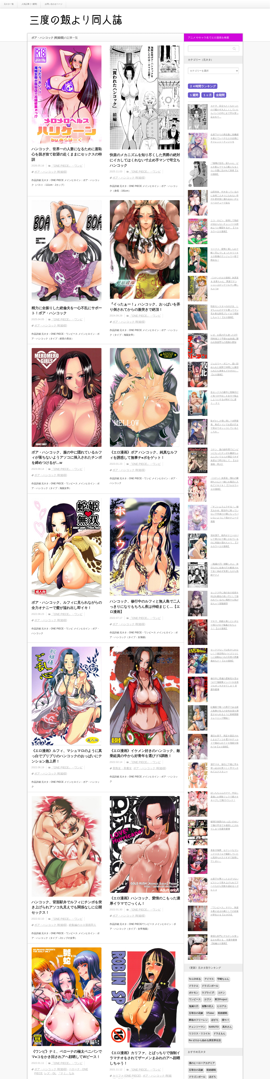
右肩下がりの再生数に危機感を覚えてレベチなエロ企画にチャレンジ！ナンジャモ (225, 138)
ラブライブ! (208, 992)
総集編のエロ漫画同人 (82, 925)
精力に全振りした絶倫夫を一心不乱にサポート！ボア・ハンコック (66, 310)
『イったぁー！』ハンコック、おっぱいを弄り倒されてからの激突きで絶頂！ (145, 307)
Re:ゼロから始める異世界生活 (205, 1040)
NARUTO (214, 1026)
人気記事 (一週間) (29, 4)
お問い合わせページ (53, 4)
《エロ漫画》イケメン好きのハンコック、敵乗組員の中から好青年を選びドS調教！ (145, 754)
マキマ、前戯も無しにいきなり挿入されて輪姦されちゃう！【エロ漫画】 (225, 625)
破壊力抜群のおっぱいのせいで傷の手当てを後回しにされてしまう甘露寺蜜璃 (225, 825)
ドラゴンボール (210, 985)
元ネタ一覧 (9, 4)
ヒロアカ (221, 1006)
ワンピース (195, 999)
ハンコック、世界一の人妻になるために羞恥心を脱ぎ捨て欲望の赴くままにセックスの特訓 (66, 154)
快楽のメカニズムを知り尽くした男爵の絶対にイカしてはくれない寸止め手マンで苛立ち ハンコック (145, 160)
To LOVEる (195, 979)
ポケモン (193, 992)
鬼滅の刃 (193, 1006)
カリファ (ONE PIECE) (127, 1076)
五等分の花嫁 (196, 1013)
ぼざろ (214, 1020)
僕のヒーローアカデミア (202, 1063)
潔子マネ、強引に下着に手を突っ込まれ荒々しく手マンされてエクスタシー (225, 768)
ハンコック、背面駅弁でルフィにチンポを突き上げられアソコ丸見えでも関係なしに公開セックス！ (66, 908)
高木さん (227, 1026)
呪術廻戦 (222, 1013)
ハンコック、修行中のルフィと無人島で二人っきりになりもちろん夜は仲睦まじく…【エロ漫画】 (145, 607)
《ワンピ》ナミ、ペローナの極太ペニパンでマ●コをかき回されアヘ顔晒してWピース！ (66, 1055)
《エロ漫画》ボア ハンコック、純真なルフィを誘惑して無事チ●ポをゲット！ (144, 455)
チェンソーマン (197, 1026)
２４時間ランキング (202, 86)
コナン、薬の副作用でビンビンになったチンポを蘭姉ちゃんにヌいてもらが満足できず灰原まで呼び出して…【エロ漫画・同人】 (225, 456)
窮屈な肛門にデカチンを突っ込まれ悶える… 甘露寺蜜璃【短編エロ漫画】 (225, 939)
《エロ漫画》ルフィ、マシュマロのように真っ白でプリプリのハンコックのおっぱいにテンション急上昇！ (66, 757)
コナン (221, 992)
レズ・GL (50, 1074)
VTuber (210, 1013)
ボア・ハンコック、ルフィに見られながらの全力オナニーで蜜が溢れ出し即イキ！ (66, 605)
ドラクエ (193, 985)
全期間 (220, 95)
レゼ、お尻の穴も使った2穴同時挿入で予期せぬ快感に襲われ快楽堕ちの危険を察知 (225, 338)
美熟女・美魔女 (122, 769)
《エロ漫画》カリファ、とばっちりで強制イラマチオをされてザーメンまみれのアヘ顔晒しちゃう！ (145, 1059)
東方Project (221, 999)
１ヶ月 (207, 95)
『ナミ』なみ (66, 1074)
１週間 (193, 95)
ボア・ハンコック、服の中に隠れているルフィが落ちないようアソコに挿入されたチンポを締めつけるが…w (66, 458)
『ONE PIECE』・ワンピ (67, 165)
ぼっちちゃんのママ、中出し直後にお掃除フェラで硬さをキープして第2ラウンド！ (225, 796)
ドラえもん (219, 1033)
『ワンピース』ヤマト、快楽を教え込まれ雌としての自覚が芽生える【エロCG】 (225, 911)
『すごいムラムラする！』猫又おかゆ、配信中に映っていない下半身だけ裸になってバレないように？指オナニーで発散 (225, 514)
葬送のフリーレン (198, 1020)
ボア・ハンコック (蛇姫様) (50, 172)
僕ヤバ (225, 1020)
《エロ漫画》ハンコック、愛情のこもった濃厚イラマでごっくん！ (145, 901)
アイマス (209, 979)
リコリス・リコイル (199, 1033)
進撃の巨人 (207, 1006)
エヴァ (207, 999)
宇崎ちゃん (223, 979)
